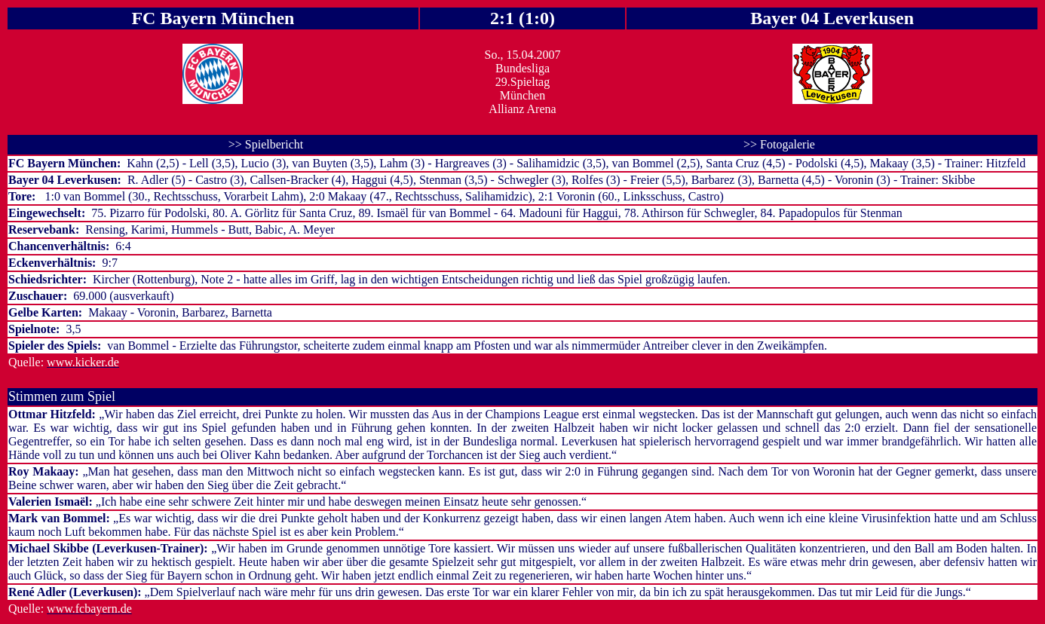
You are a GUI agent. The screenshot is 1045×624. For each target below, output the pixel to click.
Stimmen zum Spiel (61, 396)
